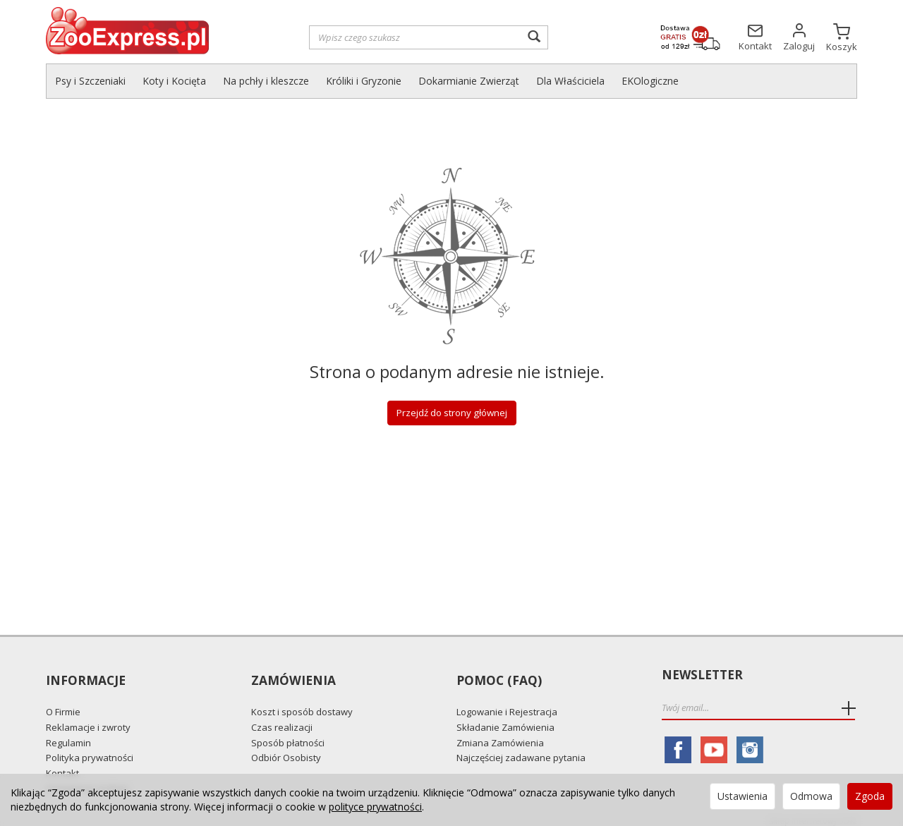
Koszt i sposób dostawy (302, 703)
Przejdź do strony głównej (451, 412)
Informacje (86, 675)
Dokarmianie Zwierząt (468, 80)
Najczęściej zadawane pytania (521, 748)
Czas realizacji (282, 718)
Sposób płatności (288, 733)
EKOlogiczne (650, 80)
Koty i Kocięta (174, 80)
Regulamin (68, 733)
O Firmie (63, 703)
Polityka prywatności (89, 748)
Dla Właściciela (570, 80)
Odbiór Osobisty (286, 748)
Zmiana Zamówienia (500, 733)
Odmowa (811, 796)
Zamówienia (293, 675)
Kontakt (62, 764)
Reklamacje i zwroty (88, 718)
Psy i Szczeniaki (90, 80)
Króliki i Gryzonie (363, 80)
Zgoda (870, 796)
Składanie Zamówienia (505, 718)
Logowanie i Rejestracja (506, 703)
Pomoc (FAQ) (498, 675)
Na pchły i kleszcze (266, 80)
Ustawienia (742, 796)
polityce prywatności (375, 806)
